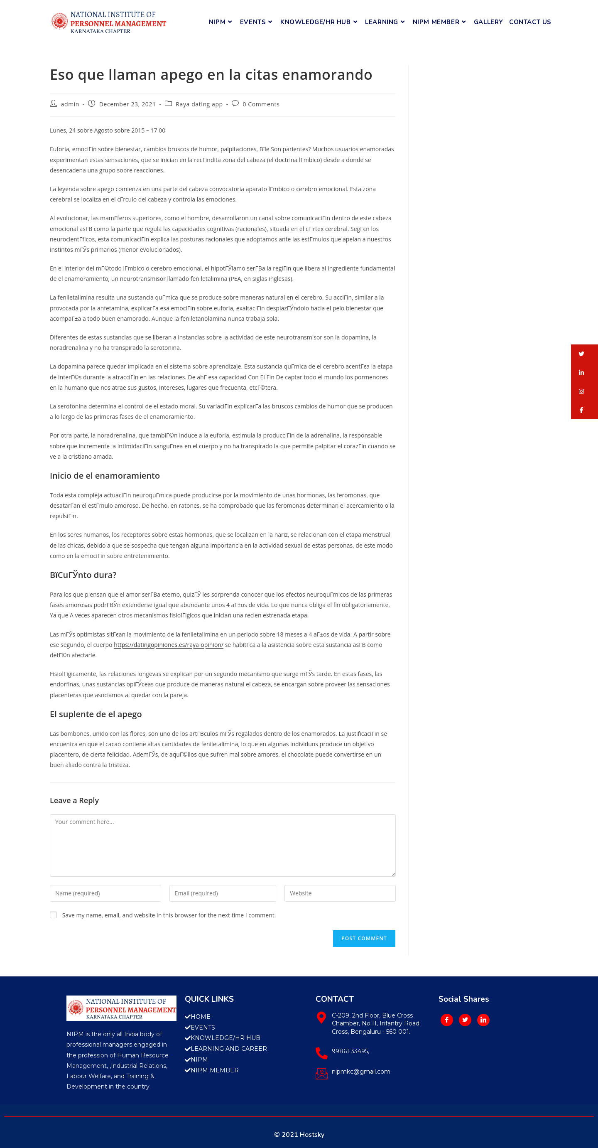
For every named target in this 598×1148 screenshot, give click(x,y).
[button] (584, 353)
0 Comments (261, 104)
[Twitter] (465, 1020)
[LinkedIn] (483, 1020)
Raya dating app (199, 104)
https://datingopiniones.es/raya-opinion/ (168, 645)
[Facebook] (447, 1020)
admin (70, 104)
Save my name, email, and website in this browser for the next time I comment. (169, 915)
